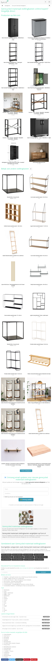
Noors (5, 597)
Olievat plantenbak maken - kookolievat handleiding (26, 622)
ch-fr (5, 601)
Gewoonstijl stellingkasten (17, 559)
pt (4, 604)
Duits (5, 603)
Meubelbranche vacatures (10, 646)
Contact (6, 657)
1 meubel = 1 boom (8, 651)
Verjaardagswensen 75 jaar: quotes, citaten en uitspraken (26, 619)
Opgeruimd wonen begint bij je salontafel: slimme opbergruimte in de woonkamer (26, 625)
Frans (5, 591)
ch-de (5, 600)
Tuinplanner (6, 652)
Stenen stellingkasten (29, 557)
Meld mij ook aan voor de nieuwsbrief (13, 496)
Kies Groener (7, 581)
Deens (5, 610)
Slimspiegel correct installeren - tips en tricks (26, 628)
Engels (5, 606)
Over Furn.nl (6, 636)
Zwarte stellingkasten (39, 554)
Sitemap (6, 640)
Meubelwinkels (7, 641)
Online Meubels (7, 634)
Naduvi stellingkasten (19, 557)
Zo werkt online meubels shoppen (12, 643)
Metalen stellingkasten (6, 554)
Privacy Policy (7, 644)
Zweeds (6, 598)
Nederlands (6, 590)
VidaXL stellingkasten (6, 559)
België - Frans (7, 594)
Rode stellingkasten (39, 559)
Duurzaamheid (7, 648)
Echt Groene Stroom (9, 580)
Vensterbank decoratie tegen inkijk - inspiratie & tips (26, 616)
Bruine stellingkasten (29, 559)
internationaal (18, 582)
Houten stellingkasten (28, 554)
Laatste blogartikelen (8, 614)
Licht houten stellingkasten (7, 557)
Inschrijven (43, 572)
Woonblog (6, 637)
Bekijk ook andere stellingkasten (16, 168)
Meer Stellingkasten (26, 470)
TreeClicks (6, 577)
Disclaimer (6, 639)
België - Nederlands (8, 593)
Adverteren (6, 654)
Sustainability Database (9, 585)
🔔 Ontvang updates (26, 499)
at (4, 611)
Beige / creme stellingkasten (41, 557)
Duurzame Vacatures (9, 582)
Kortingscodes (7, 649)
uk (4, 608)
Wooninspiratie (7, 655)
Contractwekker (7, 584)
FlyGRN (5, 578)
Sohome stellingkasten (17, 554)
